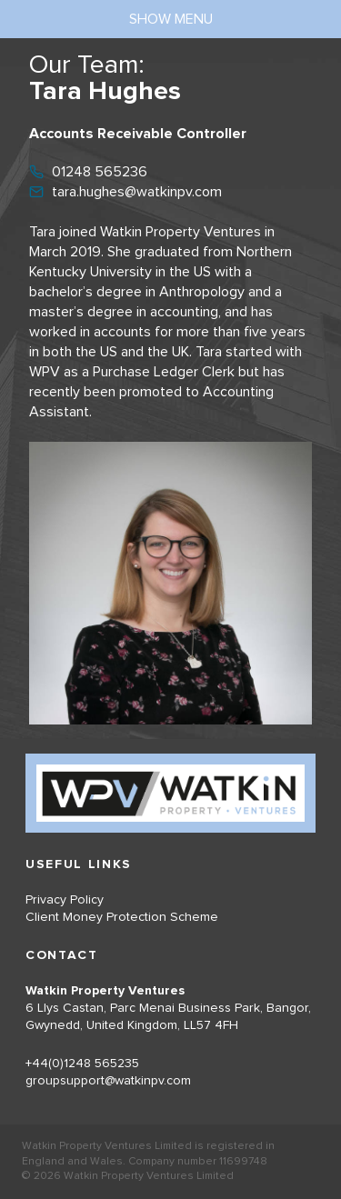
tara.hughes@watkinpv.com (137, 192)
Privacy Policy (64, 900)
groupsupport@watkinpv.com (108, 1080)
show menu (171, 19)
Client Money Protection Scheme (121, 917)
